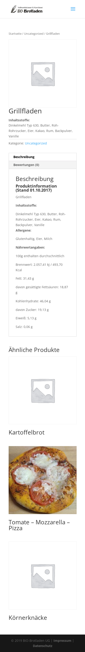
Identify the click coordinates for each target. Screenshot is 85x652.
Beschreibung (23, 157)
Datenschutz (42, 646)
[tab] (42, 157)
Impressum (62, 640)
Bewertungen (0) (26, 165)
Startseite (15, 34)
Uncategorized (34, 34)
